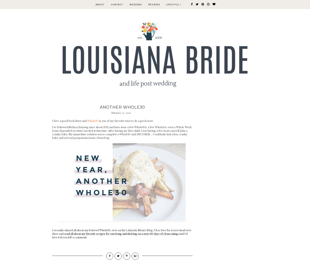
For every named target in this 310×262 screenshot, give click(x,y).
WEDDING (135, 4)
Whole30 (92, 120)
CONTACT (117, 4)
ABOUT (99, 4)
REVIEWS (154, 4)
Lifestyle (173, 4)
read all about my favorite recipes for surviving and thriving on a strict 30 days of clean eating (121, 233)
